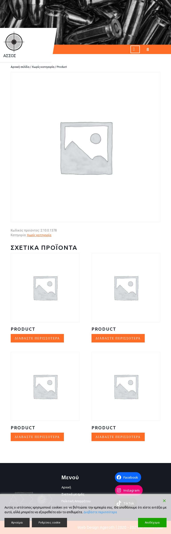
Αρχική (66, 487)
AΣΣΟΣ (9, 55)
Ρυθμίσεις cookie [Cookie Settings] (49, 522)
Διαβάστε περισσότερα (100, 512)
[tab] (135, 49)
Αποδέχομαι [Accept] (152, 522)
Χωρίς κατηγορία (43, 66)
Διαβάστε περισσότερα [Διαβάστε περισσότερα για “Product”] (37, 338)
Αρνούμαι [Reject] (17, 522)
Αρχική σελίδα (20, 66)
